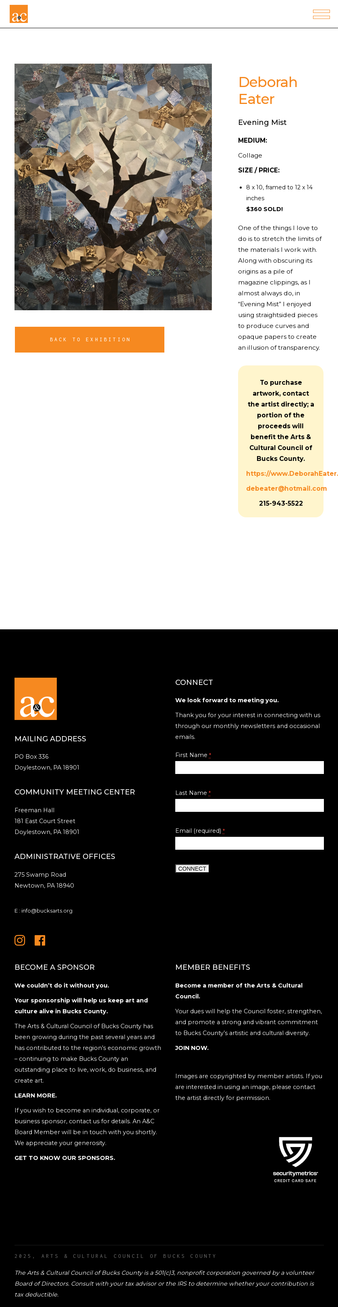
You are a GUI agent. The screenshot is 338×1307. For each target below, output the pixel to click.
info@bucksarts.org (47, 910)
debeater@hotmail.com (286, 488)
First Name (193, 755)
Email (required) (200, 830)
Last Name (193, 793)
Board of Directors (41, 1283)
